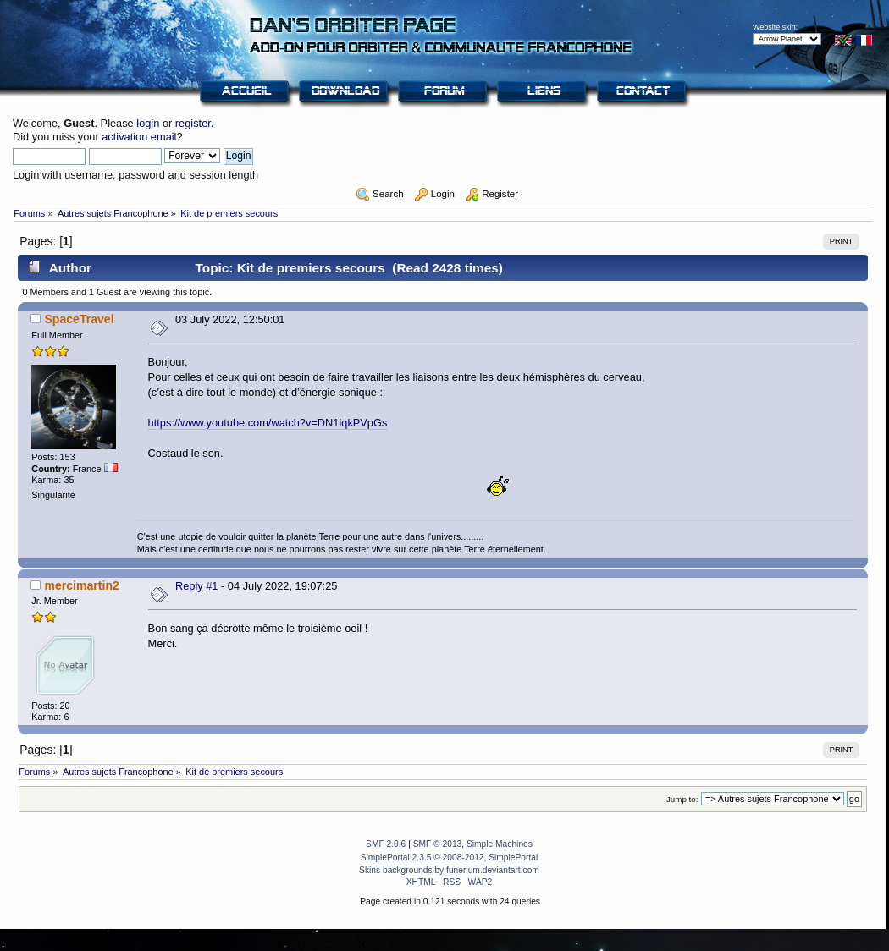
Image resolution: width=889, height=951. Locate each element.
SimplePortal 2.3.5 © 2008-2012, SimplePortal (449, 857)
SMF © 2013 (437, 844)
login (147, 123)
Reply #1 (196, 586)
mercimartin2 (81, 585)
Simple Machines (500, 844)
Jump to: (682, 799)
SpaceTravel (78, 319)
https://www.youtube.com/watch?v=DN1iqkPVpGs (268, 422)
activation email (139, 136)
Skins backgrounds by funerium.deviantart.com (449, 870)
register (193, 123)
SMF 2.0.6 (386, 844)
